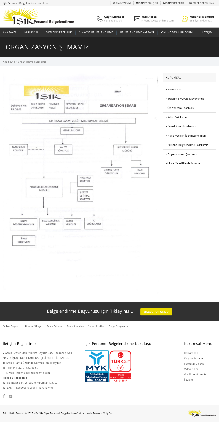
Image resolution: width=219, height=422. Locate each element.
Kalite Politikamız (176, 117)
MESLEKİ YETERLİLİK (59, 32)
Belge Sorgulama (119, 326)
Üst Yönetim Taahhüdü (180, 108)
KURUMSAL (31, 32)
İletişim (188, 379)
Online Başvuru (11, 326)
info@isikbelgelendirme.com (157, 20)
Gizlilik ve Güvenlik (195, 374)
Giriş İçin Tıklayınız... (200, 20)
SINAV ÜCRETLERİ (174, 3)
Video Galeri (191, 369)
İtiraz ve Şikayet (33, 326)
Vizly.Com (108, 413)
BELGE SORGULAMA (201, 3)
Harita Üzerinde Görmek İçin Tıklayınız (38, 362)
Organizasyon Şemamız (182, 154)
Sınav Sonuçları (75, 326)
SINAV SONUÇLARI (147, 3)
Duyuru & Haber (194, 358)
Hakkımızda (173, 89)
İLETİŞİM (207, 32)
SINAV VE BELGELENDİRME (96, 32)
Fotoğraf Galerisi (194, 363)
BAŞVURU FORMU (156, 311)
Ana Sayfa (9, 61)
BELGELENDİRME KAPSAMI (137, 32)
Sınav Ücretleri (96, 326)
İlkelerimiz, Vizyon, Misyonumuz (185, 98)
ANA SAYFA (9, 32)
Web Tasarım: (95, 413)
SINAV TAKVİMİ (122, 3)
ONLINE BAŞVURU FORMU (177, 32)
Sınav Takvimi (54, 326)
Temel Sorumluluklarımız (181, 126)
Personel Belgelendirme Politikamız (187, 145)
